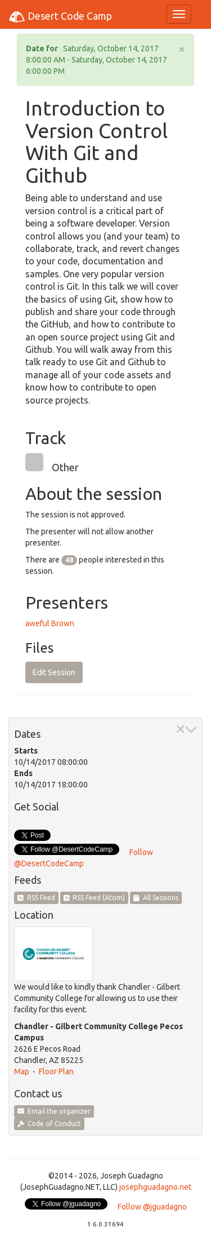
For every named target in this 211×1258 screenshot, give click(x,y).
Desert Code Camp (60, 16)
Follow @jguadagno (152, 1206)
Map (21, 1071)
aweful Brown (49, 623)
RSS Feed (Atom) (94, 897)
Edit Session (54, 672)
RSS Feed (36, 897)
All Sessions (155, 897)
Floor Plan (56, 1071)
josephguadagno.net (155, 1186)
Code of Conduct (49, 1123)
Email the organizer (54, 1111)
